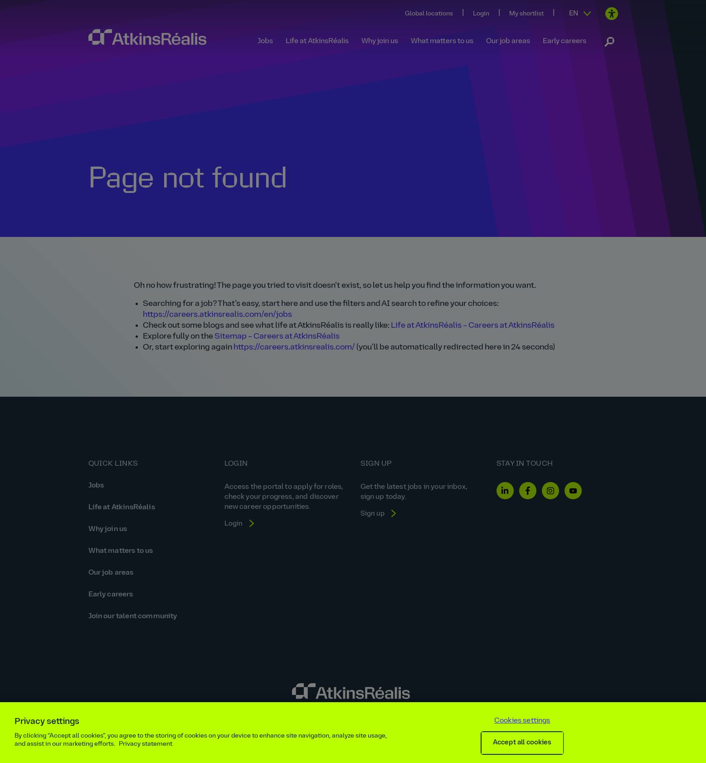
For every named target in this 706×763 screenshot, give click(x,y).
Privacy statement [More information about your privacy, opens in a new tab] (145, 744)
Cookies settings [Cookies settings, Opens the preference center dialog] (522, 720)
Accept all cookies (522, 742)
